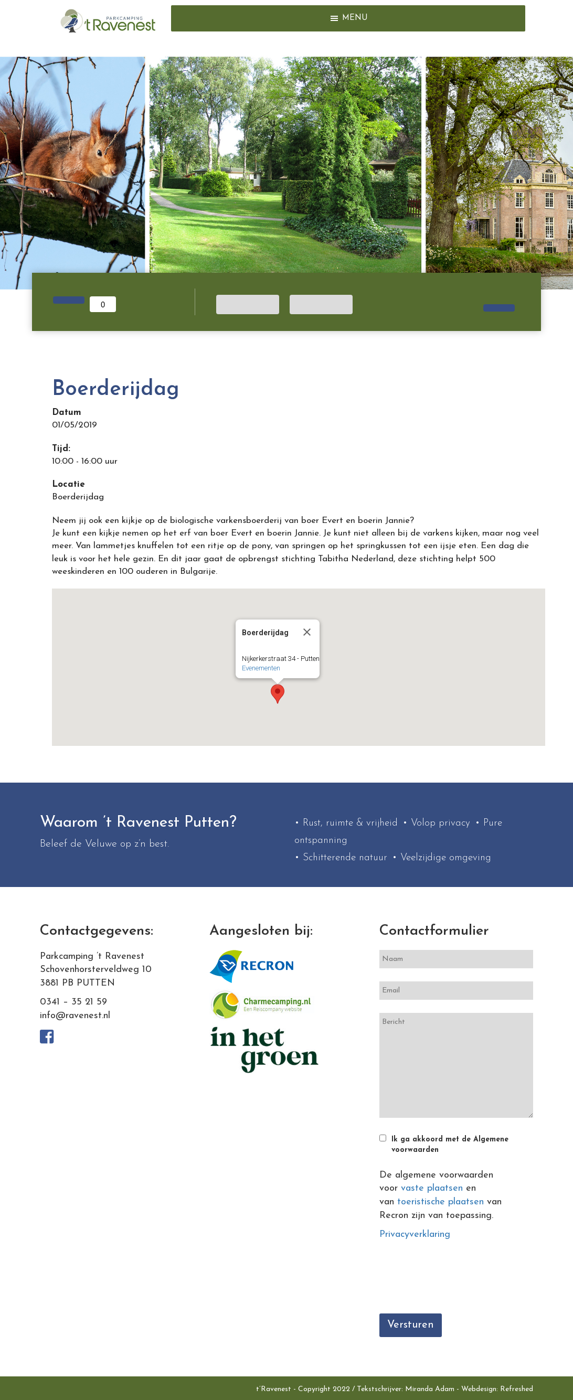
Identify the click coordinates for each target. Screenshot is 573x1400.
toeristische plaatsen (440, 1202)
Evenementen (261, 668)
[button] (355, 18)
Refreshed (516, 1389)
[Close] (307, 632)
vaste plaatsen (432, 1188)
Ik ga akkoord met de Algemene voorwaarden (449, 1145)
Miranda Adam (429, 1389)
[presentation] (459, 1279)
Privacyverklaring (414, 1234)
